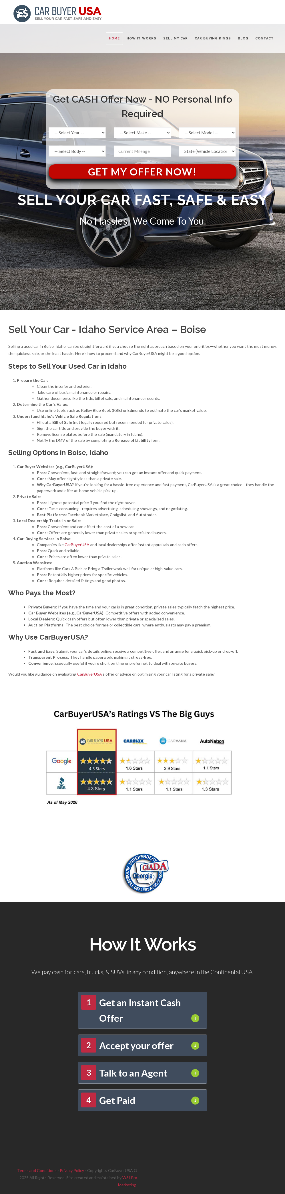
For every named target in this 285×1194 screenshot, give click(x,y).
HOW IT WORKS (141, 38)
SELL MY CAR (175, 38)
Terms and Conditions (37, 1170)
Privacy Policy (72, 1170)
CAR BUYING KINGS (213, 38)
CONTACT (264, 38)
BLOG (243, 38)
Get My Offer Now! (142, 171)
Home (114, 38)
